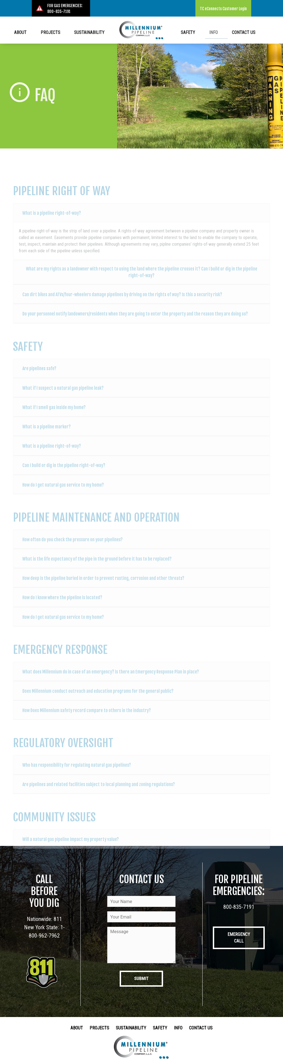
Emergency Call (238, 938)
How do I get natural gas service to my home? (63, 489)
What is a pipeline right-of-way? (51, 218)
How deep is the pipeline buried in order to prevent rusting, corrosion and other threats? (103, 583)
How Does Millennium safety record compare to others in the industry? (86, 715)
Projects (53, 31)
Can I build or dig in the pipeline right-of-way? (63, 470)
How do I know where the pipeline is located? (62, 602)
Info (216, 31)
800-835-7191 (238, 907)
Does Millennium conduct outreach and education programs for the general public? (98, 696)
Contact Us (241, 31)
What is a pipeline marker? (46, 431)
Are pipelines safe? (39, 373)
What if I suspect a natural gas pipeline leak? (63, 392)
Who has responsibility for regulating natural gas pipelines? (76, 769)
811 (58, 919)
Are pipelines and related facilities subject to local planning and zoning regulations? (98, 789)
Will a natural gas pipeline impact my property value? (70, 844)
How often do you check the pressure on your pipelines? (72, 544)
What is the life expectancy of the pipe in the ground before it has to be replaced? (97, 563)
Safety (196, 31)
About (28, 31)
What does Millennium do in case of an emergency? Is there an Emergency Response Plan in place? (110, 676)
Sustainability (87, 31)
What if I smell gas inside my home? (54, 412)
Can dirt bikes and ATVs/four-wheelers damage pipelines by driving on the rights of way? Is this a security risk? (122, 299)
